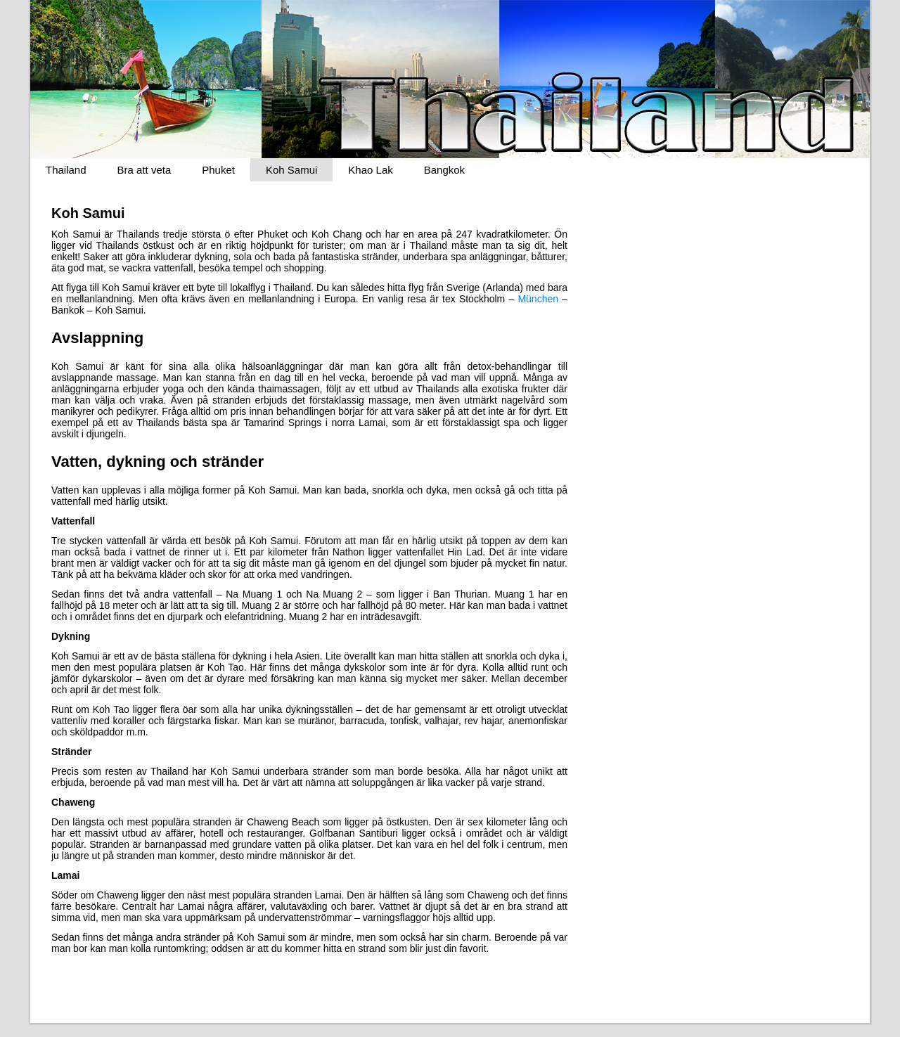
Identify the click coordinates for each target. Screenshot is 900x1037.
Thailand (66, 170)
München (538, 298)
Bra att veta (144, 170)
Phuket (218, 170)
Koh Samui (291, 170)
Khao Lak (370, 170)
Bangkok (444, 170)
